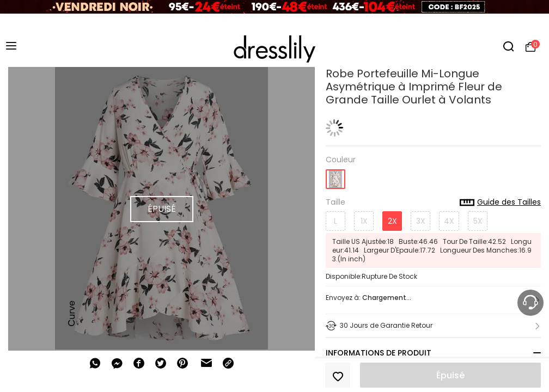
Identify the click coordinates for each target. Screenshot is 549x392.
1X (364, 221)
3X (420, 221)
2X (392, 221)
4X (449, 221)
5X (478, 221)
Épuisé (450, 375)
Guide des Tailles (500, 202)
